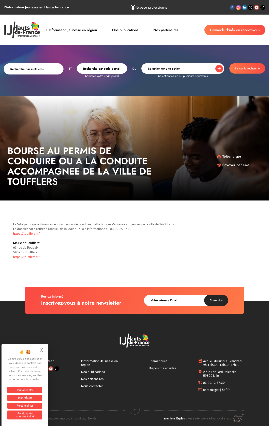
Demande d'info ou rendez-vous (235, 29)
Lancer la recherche (247, 68)
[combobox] (102, 68)
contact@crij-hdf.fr (216, 390)
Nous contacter (92, 386)
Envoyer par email (234, 164)
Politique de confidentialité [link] (25, 415)
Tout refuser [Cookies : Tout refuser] (25, 398)
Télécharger (229, 156)
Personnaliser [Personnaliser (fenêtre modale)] (25, 405)
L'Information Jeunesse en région (71, 29)
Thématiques (158, 361)
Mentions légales (174, 418)
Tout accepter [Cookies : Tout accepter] (25, 390)
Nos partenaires (165, 29)
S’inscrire (216, 300)
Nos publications (125, 29)
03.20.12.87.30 (214, 383)
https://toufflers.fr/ (26, 233)
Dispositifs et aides (162, 368)
